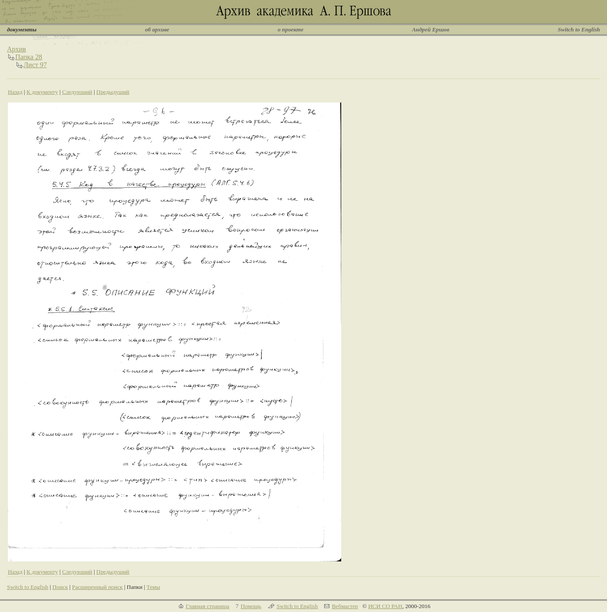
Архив (16, 49)
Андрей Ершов (430, 29)
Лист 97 (35, 64)
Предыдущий (112, 92)
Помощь (251, 606)
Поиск (60, 587)
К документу (42, 92)
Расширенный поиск (97, 587)
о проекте (290, 29)
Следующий (77, 92)
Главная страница (207, 606)
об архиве (157, 29)
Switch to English (579, 29)
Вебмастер (345, 606)
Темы (153, 587)
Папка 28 (28, 57)
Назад (15, 92)
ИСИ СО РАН (385, 606)
